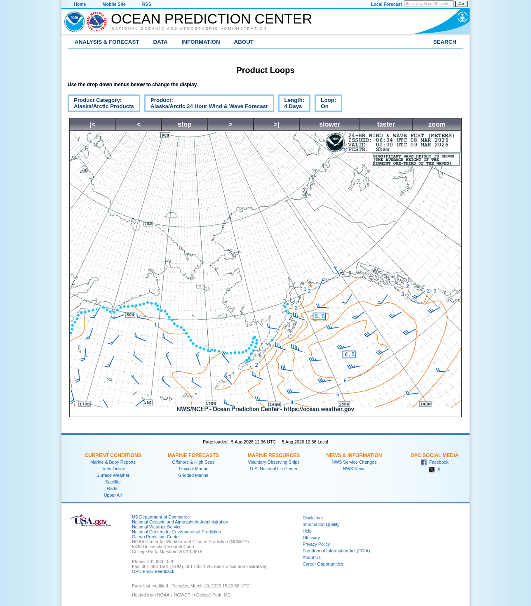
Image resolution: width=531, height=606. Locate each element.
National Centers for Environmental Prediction (176, 531)
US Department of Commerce (161, 516)
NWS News (354, 468)
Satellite (113, 481)
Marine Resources (274, 455)
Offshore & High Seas (193, 462)
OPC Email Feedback (153, 571)
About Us (312, 557)
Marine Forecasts (193, 455)
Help (307, 530)
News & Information (354, 455)
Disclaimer (313, 517)
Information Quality (321, 524)
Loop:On (325, 104)
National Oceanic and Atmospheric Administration (190, 28)
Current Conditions (113, 455)
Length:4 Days (291, 104)
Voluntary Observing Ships (274, 462)
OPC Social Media (434, 455)
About (244, 42)
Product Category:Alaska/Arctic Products (101, 104)
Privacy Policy (316, 544)
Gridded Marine (193, 475)
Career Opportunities (323, 563)
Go (461, 4)
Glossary (311, 537)
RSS (146, 4)
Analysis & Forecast (107, 42)
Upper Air (113, 495)
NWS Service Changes (354, 462)
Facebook (435, 462)
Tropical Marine (193, 468)
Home (80, 4)
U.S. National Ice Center (274, 468)
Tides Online (113, 468)
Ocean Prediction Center (211, 18)
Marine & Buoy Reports (113, 462)
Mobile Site (114, 4)
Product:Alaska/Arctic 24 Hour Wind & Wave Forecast (206, 104)
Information (201, 42)
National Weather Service (157, 526)
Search (444, 42)
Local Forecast (386, 4)
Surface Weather (112, 475)
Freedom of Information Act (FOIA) (336, 550)
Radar (113, 488)
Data (160, 42)
